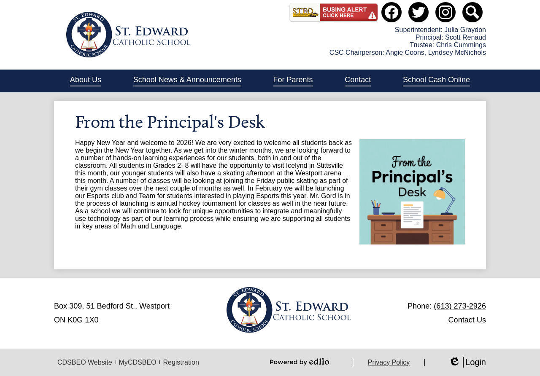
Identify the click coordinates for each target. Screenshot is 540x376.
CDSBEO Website (84, 362)
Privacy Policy (389, 362)
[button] (85, 81)
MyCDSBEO (138, 362)
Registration (181, 362)
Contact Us (467, 320)
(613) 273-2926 (460, 306)
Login (467, 362)
